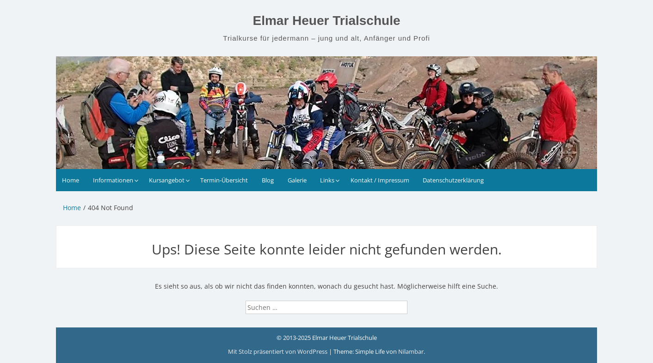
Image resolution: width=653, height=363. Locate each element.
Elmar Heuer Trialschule (326, 20)
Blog (268, 180)
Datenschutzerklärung (453, 180)
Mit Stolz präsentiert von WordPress (278, 351)
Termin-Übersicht (224, 180)
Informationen (113, 180)
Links (327, 180)
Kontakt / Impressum (380, 180)
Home (70, 180)
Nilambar (411, 351)
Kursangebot (167, 180)
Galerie (297, 180)
